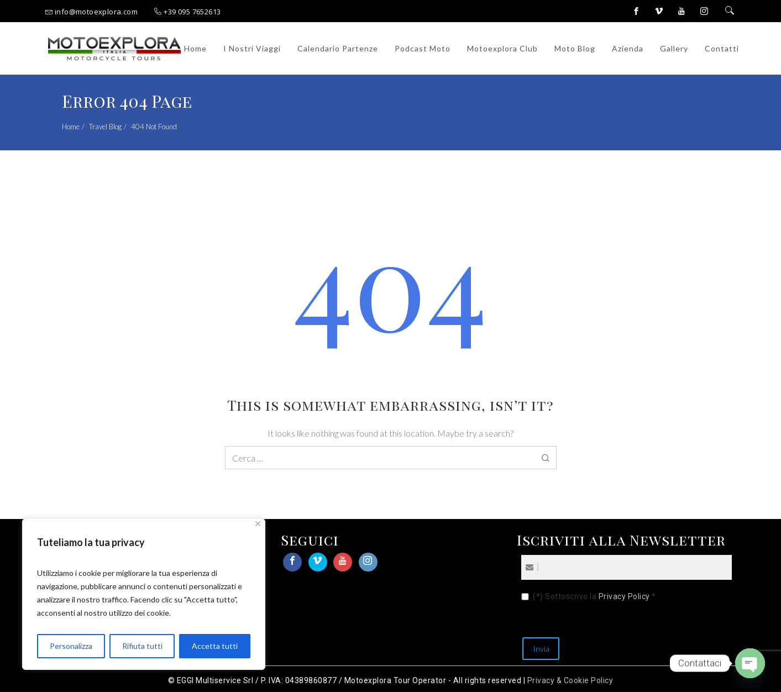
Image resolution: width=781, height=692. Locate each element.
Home (71, 126)
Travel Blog (105, 126)
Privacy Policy (624, 596)
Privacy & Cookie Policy (570, 680)
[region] (143, 594)
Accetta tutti (215, 646)
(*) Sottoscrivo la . (594, 597)
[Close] (257, 523)
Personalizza (71, 646)
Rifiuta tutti (142, 646)
